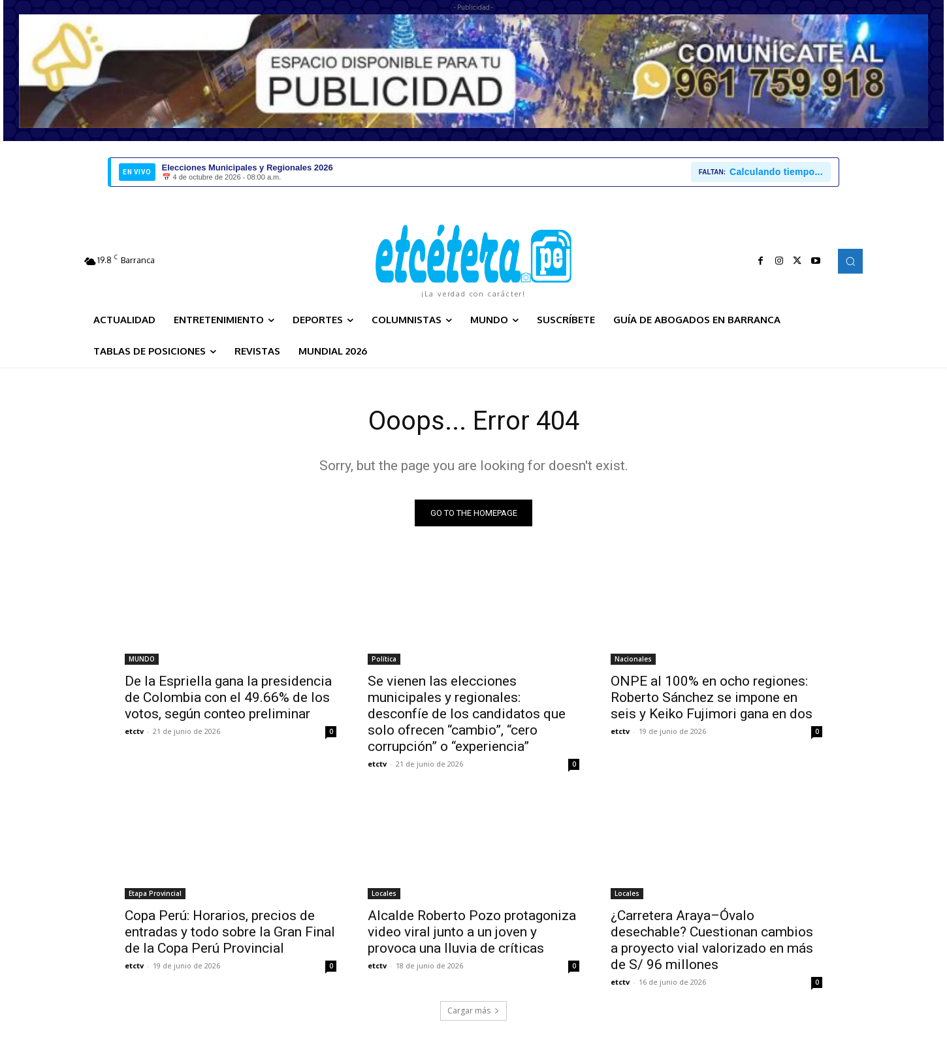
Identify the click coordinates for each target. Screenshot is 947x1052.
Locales (384, 893)
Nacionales (633, 658)
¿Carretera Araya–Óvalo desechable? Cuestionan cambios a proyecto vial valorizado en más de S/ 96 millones (712, 940)
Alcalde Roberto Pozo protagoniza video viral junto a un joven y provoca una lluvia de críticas (472, 932)
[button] (850, 261)
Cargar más (473, 1010)
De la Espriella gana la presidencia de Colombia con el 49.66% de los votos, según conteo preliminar (228, 697)
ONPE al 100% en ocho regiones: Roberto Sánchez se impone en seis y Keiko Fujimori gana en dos (711, 697)
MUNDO (142, 658)
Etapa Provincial (155, 893)
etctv (134, 731)
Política (384, 658)
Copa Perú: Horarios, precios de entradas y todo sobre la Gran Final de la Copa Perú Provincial (230, 932)
